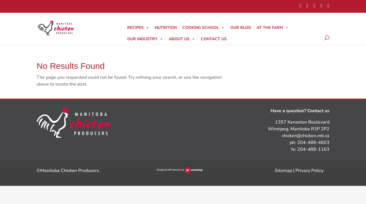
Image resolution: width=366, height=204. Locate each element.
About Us (182, 39)
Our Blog (240, 27)
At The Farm (273, 27)
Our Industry (145, 39)
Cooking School (203, 27)
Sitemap (283, 170)
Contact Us (214, 39)
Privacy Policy (309, 170)
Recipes (138, 27)
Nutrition (166, 27)
